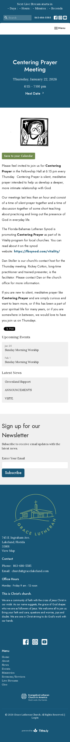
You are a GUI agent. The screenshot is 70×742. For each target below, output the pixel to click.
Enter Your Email (13, 458)
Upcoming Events (16, 337)
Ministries (8, 672)
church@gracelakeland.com (30, 571)
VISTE (9, 398)
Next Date (35, 93)
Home (5, 657)
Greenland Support (18, 381)
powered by (35, 730)
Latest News (12, 373)
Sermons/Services (13, 676)
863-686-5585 (43, 17)
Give (4, 684)
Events (6, 668)
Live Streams (10, 680)
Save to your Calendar (18, 156)
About (5, 661)
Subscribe (13, 473)
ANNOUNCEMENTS (18, 390)
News (5, 665)
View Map (8, 551)
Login (35, 717)
